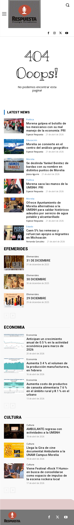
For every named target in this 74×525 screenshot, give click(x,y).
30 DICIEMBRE (36, 279)
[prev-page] (6, 315)
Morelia (30, 159)
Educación (31, 140)
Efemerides (32, 256)
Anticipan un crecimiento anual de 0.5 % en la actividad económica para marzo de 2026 (47, 344)
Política (30, 119)
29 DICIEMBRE (36, 298)
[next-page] (12, 315)
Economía (31, 335)
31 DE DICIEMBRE (38, 260)
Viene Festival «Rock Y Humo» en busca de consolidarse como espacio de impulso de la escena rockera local (47, 474)
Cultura (30, 425)
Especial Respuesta (34, 134)
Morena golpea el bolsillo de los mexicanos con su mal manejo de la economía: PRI (46, 127)
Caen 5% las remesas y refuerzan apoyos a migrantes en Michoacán (47, 234)
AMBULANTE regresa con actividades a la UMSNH (44, 430)
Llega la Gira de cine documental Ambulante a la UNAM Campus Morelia (45, 451)
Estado (29, 226)
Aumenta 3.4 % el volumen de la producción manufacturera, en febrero (47, 366)
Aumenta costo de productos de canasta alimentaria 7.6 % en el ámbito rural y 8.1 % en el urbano (47, 389)
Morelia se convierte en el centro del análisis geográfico (47, 146)
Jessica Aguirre (32, 174)
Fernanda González (35, 241)
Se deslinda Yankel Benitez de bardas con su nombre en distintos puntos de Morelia (47, 166)
